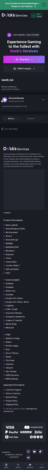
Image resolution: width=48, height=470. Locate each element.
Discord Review (10, 87)
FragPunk (10, 305)
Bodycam (10, 254)
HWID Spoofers (12, 375)
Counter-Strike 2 (13, 265)
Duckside (9, 294)
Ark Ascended (12, 232)
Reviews (16, 89)
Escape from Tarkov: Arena (17, 302)
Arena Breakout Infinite (15, 229)
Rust (8, 349)
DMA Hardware (12, 379)
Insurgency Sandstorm (15, 317)
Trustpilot (7, 213)
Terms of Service (13, 393)
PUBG (8, 335)
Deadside (9, 287)
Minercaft (10, 328)
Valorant (9, 368)
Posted (16, 101)
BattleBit (9, 243)
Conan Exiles (11, 262)
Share (11, 119)
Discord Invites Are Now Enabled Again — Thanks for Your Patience (22, 4)
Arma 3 (9, 236)
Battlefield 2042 (12, 247)
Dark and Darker (12, 269)
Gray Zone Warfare (14, 313)
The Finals (10, 360)
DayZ (8, 273)
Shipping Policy (12, 404)
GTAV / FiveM (11, 309)
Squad (8, 357)
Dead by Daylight (12, 280)
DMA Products (24, 68)
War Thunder (11, 371)
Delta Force (10, 291)
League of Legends (14, 320)
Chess (8, 258)
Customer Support (13, 390)
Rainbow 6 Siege (13, 338)
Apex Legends (12, 225)
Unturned (9, 364)
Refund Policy (11, 397)
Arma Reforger (12, 240)
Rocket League (12, 346)
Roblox (9, 342)
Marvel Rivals (11, 324)
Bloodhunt (10, 251)
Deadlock (9, 283)
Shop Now (24, 59)
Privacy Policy (11, 401)
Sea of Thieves (12, 353)
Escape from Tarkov (14, 298)
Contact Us (6, 452)
